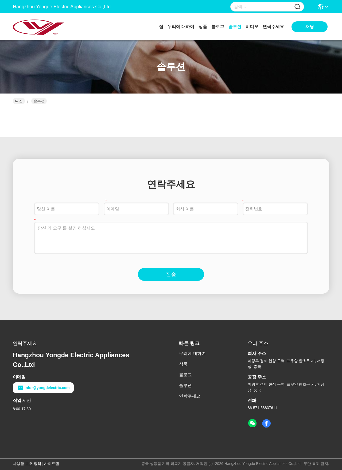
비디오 (252, 26)
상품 (203, 26)
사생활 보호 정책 (27, 463)
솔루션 (234, 26)
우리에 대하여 (181, 26)
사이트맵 (51, 463)
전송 (171, 274)
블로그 (217, 26)
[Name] (297, 6)
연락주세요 (273, 26)
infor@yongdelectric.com (43, 388)
